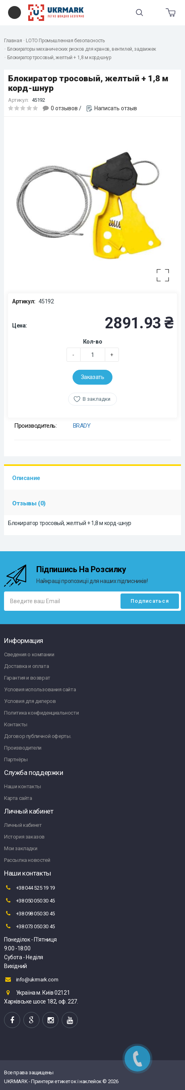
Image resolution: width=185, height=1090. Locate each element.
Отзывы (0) (29, 503)
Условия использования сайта (40, 689)
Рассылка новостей (27, 860)
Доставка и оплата (26, 666)
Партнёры (16, 759)
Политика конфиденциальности (41, 713)
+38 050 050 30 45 (29, 900)
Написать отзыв (115, 108)
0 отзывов (64, 108)
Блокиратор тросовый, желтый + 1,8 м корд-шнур (59, 57)
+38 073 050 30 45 (29, 926)
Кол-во (92, 341)
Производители (23, 748)
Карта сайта (18, 798)
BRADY (82, 425)
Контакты (15, 724)
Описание (26, 478)
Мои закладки (20, 848)
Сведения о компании (29, 654)
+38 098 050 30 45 (29, 913)
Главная (13, 40)
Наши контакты (22, 786)
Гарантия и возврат (27, 678)
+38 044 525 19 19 (29, 888)
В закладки (96, 399)
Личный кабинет (23, 825)
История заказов (24, 837)
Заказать (92, 377)
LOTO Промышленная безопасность (65, 40)
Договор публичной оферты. (37, 736)
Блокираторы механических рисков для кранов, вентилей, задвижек (81, 49)
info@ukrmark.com (31, 979)
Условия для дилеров (30, 701)
